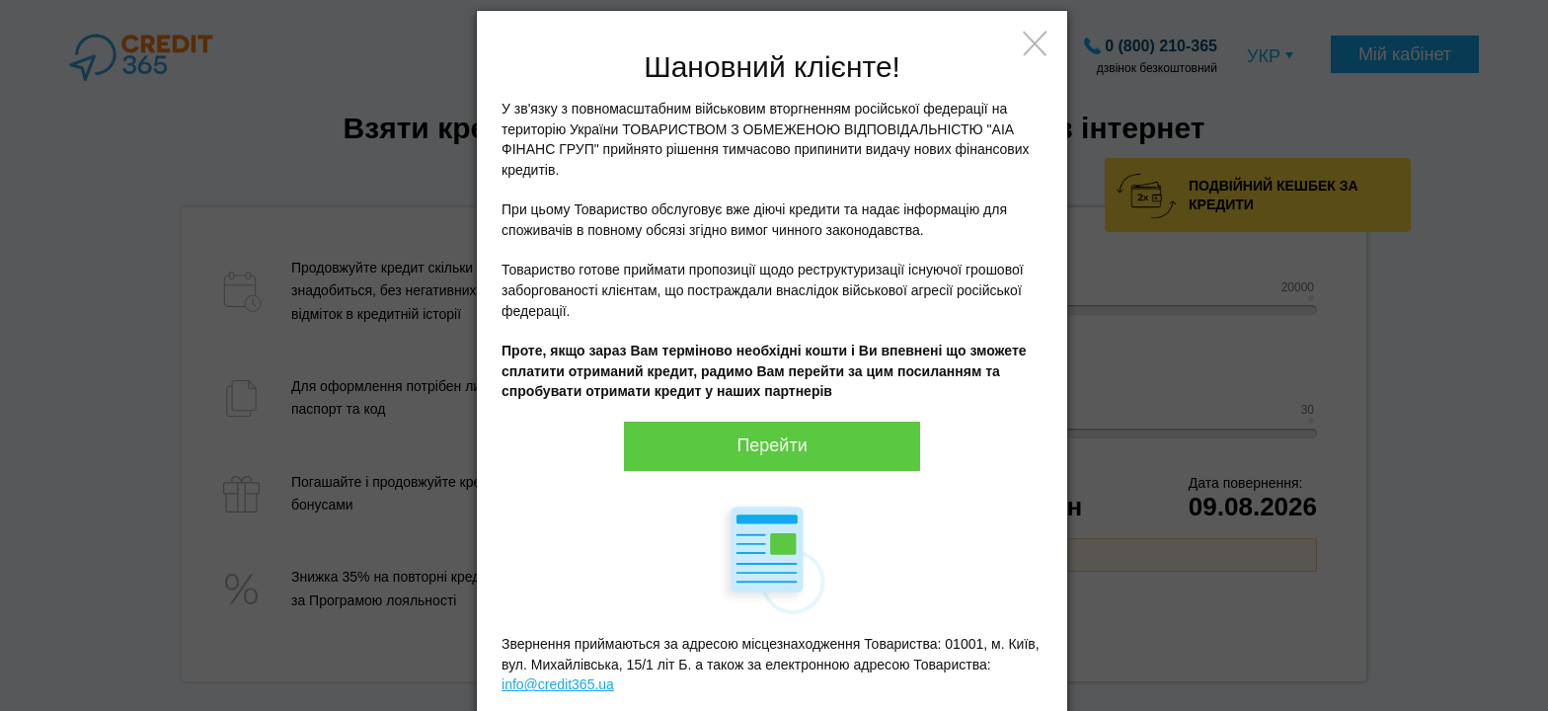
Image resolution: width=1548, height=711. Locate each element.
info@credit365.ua (558, 684)
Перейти (771, 445)
